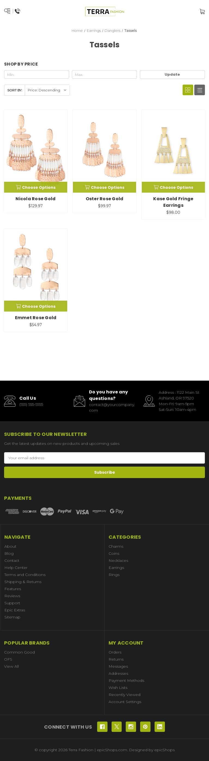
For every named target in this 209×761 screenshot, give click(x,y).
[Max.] (104, 74)
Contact (11, 560)
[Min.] (36, 74)
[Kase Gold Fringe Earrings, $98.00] (173, 151)
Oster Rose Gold (105, 199)
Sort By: (14, 90)
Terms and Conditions (24, 574)
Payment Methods (126, 680)
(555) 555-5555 (31, 404)
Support (12, 602)
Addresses (118, 673)
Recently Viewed (124, 694)
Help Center (15, 567)
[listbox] (47, 90)
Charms (116, 546)
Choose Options (36, 187)
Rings (114, 574)
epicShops (164, 749)
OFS (8, 659)
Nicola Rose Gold (36, 199)
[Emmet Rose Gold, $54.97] (35, 270)
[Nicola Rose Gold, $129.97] (35, 151)
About (10, 546)
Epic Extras (14, 610)
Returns (116, 659)
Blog (9, 553)
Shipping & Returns (22, 581)
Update (172, 74)
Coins (114, 553)
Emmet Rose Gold (36, 318)
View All (11, 666)
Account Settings (125, 701)
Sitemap (12, 617)
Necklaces (118, 560)
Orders (115, 652)
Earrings (116, 567)
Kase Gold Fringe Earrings (173, 202)
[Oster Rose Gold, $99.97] (104, 151)
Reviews (12, 595)
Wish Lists (118, 687)
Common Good (19, 652)
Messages (118, 666)
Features (12, 588)
